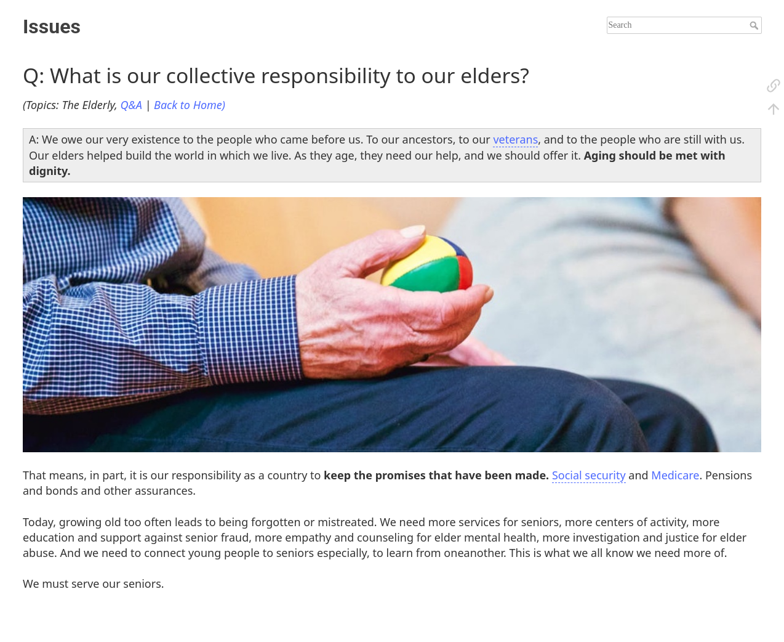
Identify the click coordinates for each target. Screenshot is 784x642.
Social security (589, 475)
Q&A (131, 104)
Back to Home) (189, 104)
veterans (515, 139)
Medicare (675, 475)
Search (755, 25)
